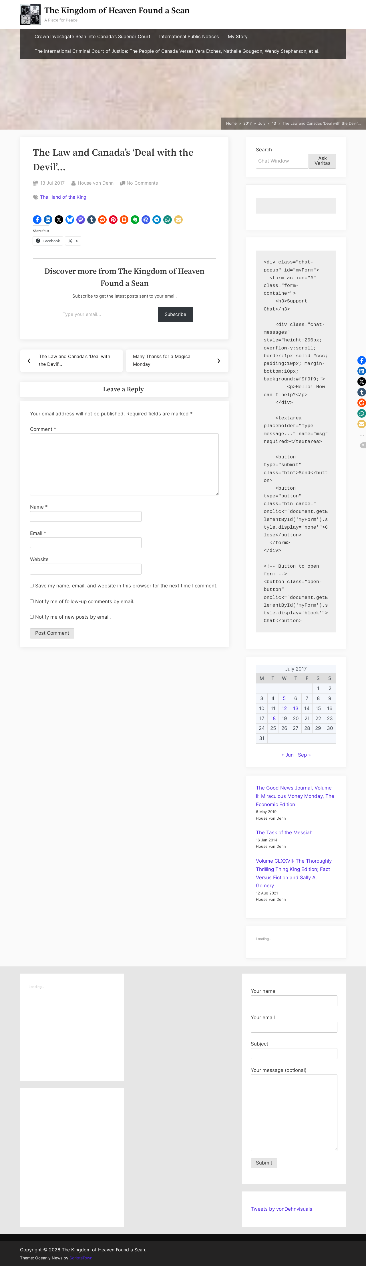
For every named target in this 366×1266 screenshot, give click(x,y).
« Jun (287, 755)
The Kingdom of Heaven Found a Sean (117, 10)
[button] (37, 219)
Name (39, 507)
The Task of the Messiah (284, 832)
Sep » (304, 755)
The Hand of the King (63, 197)
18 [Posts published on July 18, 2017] (273, 718)
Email (38, 534)
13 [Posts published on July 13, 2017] (296, 708)
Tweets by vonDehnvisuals (281, 1209)
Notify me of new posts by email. (73, 617)
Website (39, 560)
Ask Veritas (323, 160)
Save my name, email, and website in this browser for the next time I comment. (126, 586)
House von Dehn (96, 182)
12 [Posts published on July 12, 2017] (284, 708)
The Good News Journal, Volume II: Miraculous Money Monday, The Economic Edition (295, 796)
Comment (43, 430)
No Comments (142, 183)
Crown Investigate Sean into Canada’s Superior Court (92, 36)
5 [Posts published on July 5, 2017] (284, 698)
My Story (238, 36)
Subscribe (175, 314)
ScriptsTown (80, 1258)
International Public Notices (189, 36)
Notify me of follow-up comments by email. (84, 602)
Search (264, 150)
